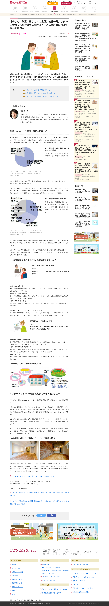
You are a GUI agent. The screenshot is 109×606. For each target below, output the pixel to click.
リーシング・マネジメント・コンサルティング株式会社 (40, 114)
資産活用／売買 (17, 583)
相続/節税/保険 (74, 11)
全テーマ (14, 11)
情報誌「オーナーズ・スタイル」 (83, 577)
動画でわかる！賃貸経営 (81, 564)
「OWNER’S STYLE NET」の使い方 (84, 573)
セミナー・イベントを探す (51, 577)
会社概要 (75, 584)
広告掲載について (21, 603)
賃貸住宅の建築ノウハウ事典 (51, 593)
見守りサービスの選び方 (48, 573)
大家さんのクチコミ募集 (81, 592)
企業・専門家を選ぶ (48, 580)
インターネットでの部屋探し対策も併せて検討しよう (41, 96)
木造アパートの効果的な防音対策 (51, 567)
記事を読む (45, 564)
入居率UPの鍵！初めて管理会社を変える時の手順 (55, 570)
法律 (84, 11)
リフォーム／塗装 (17, 572)
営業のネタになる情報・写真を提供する (37, 90)
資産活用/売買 (64, 11)
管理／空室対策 (17, 579)
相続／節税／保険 (17, 587)
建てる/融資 (25, 11)
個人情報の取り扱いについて (36, 603)
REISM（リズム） (31, 466)
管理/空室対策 (54, 11)
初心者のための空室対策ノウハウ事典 (54, 589)
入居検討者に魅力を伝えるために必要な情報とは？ (41, 93)
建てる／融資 (16, 568)
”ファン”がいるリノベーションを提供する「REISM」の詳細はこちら (33, 476)
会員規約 (48, 603)
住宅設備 (44, 11)
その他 (94, 11)
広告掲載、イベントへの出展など (83, 588)
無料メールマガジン (79, 581)
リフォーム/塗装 (34, 11)
